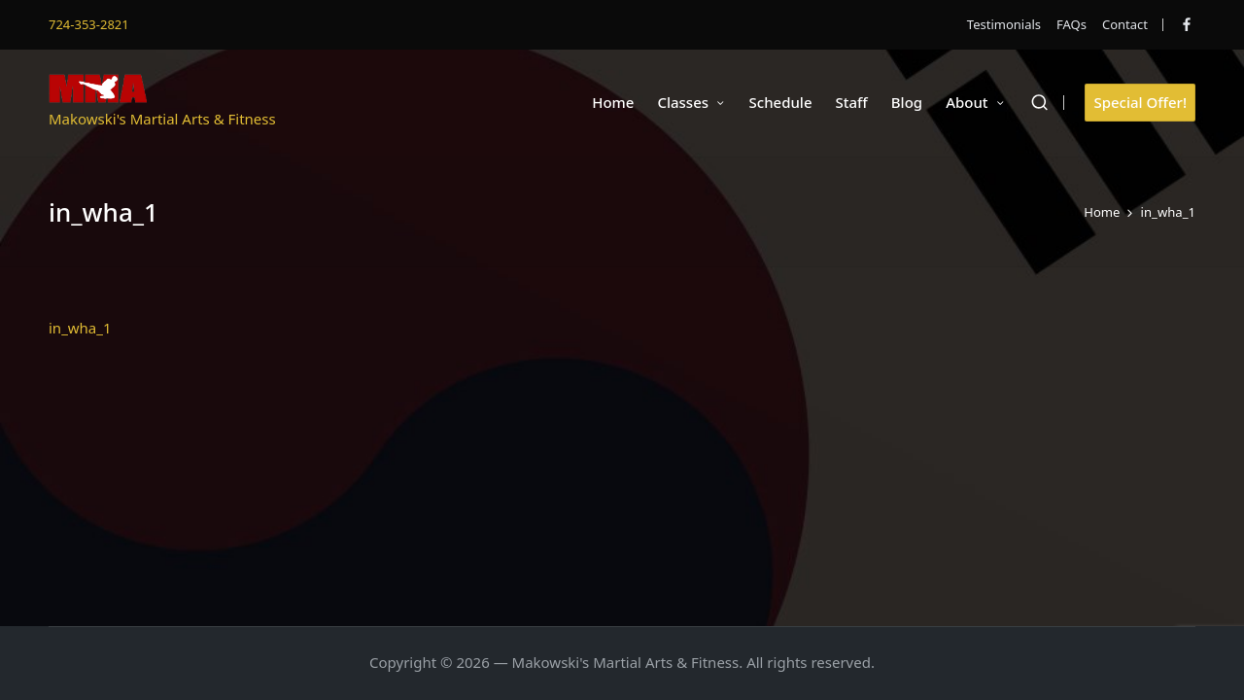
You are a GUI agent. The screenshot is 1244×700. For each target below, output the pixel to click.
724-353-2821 (89, 24)
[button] (1140, 103)
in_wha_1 (80, 327)
